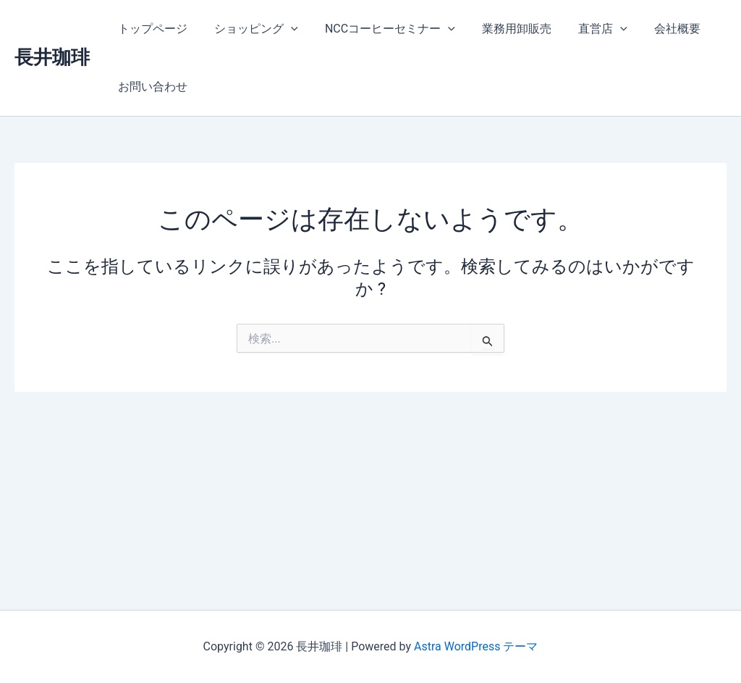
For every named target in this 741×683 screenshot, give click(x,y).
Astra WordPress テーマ (476, 646)
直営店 (585, 29)
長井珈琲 (52, 57)
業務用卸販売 (503, 28)
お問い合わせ (150, 86)
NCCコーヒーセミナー (381, 29)
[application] (285, 29)
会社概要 (656, 28)
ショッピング (250, 29)
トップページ (150, 28)
